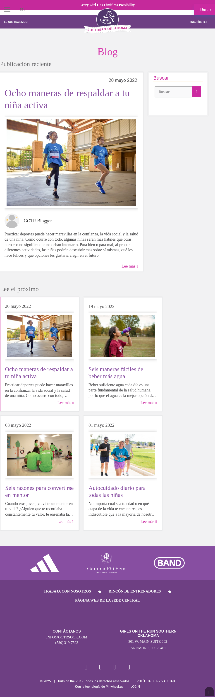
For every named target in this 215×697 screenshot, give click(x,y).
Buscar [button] (173, 91)
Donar (204, 9)
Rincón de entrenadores (135, 591)
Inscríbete (198, 22)
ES (22, 10)
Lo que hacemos (16, 22)
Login (135, 686)
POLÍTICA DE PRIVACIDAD (156, 681)
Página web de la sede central (107, 600)
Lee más (130, 266)
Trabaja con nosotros (67, 591)
